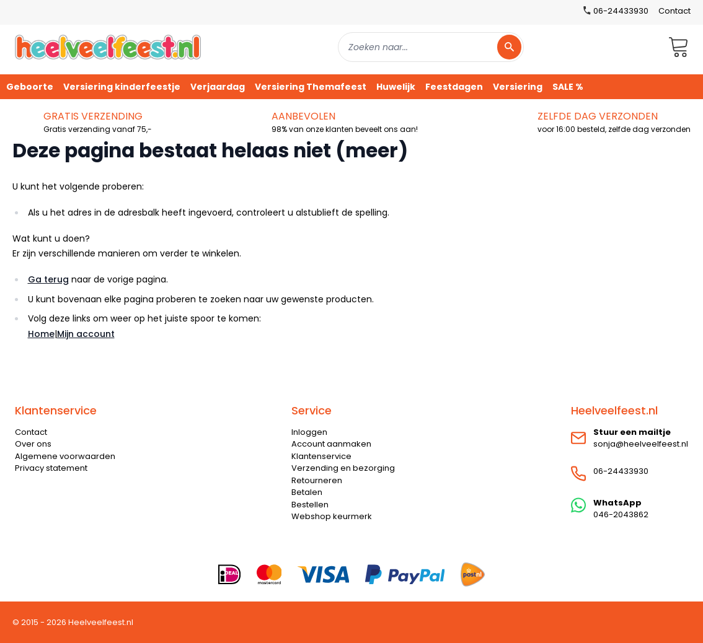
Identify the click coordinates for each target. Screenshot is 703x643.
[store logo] (108, 47)
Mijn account (86, 334)
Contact (674, 11)
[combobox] (431, 47)
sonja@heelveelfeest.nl (640, 444)
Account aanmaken (331, 444)
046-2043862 (620, 514)
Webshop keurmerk (331, 516)
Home (41, 334)
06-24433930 (620, 471)
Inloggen (309, 432)
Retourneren (316, 480)
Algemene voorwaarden (65, 456)
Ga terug (48, 279)
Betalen (306, 492)
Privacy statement (51, 468)
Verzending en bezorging (343, 468)
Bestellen (310, 504)
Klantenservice (321, 456)
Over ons (33, 444)
